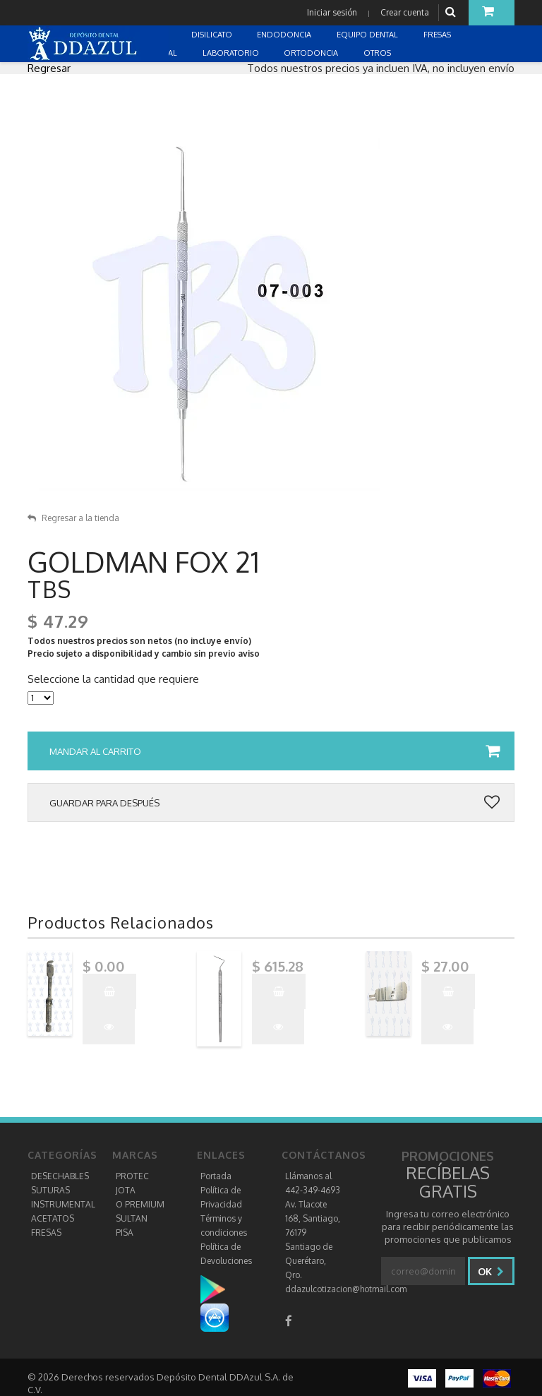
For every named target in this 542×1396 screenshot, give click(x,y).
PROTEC (132, 1176)
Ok (491, 1271)
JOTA (126, 1190)
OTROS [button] (378, 53)
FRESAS (46, 1232)
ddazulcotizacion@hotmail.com (345, 1289)
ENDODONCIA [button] (285, 35)
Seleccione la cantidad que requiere (113, 679)
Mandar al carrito (274, 751)
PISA (124, 1232)
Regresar (49, 68)
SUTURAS (50, 1190)
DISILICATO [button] (212, 35)
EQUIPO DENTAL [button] (368, 35)
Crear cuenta (404, 12)
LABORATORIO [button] (232, 53)
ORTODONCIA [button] (312, 53)
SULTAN (131, 1218)
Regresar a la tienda (73, 518)
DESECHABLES (60, 1176)
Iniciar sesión (332, 12)
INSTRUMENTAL (63, 1204)
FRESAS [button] (438, 35)
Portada (215, 1176)
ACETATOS (52, 1218)
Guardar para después (274, 803)
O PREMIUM (140, 1204)
